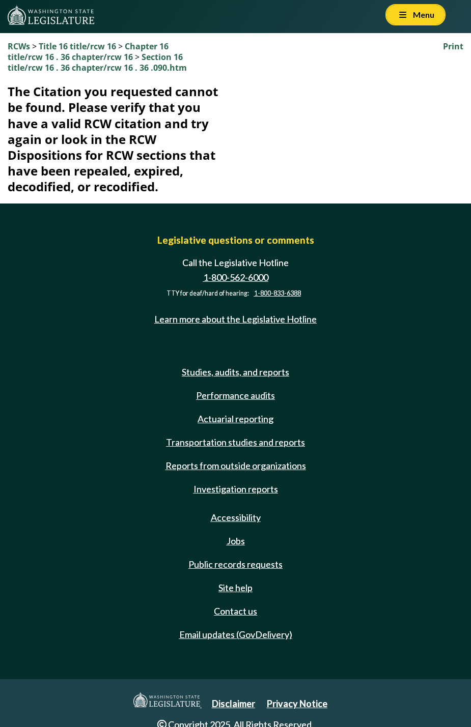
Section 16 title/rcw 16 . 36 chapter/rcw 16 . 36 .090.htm (97, 62)
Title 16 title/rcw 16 (78, 46)
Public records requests (235, 564)
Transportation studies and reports (235, 442)
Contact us (235, 611)
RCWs (19, 46)
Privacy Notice (297, 703)
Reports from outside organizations (235, 465)
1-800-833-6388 (277, 293)
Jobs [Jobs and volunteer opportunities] (236, 540)
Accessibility (236, 517)
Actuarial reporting (235, 418)
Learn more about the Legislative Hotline (235, 319)
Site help (235, 587)
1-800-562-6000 (235, 277)
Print (453, 46)
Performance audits (235, 395)
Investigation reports (235, 489)
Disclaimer (233, 703)
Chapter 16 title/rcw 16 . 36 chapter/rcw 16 (88, 52)
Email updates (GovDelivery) (235, 634)
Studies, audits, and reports (235, 371)
